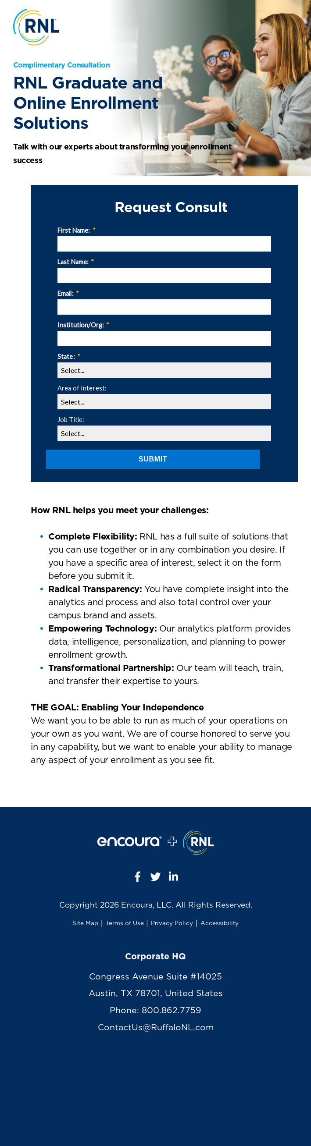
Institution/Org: (83, 325)
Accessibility (219, 923)
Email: (68, 293)
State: (68, 356)
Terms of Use (125, 923)
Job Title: (70, 419)
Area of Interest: (82, 388)
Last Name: (75, 262)
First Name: (76, 230)
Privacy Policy (172, 923)
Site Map (85, 923)
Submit (153, 459)
